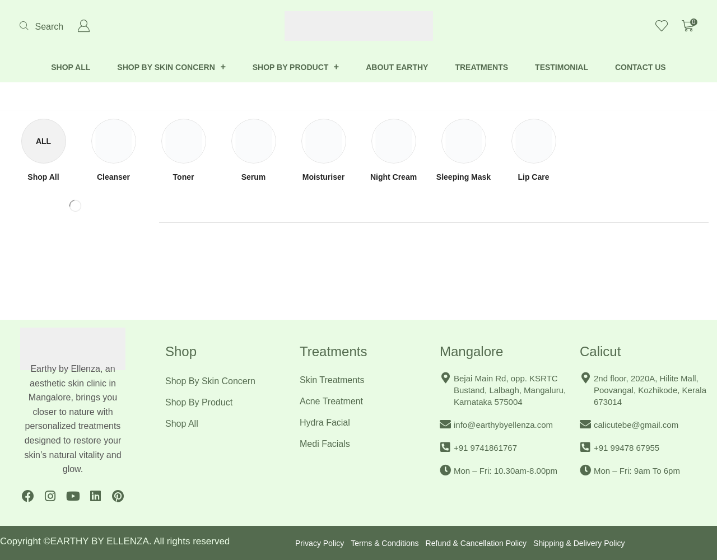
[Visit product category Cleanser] (113, 177)
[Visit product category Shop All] (43, 177)
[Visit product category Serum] (253, 177)
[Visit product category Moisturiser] (323, 177)
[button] (41, 26)
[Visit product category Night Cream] (393, 177)
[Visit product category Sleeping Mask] (463, 177)
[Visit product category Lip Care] (533, 177)
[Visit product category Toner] (183, 177)
